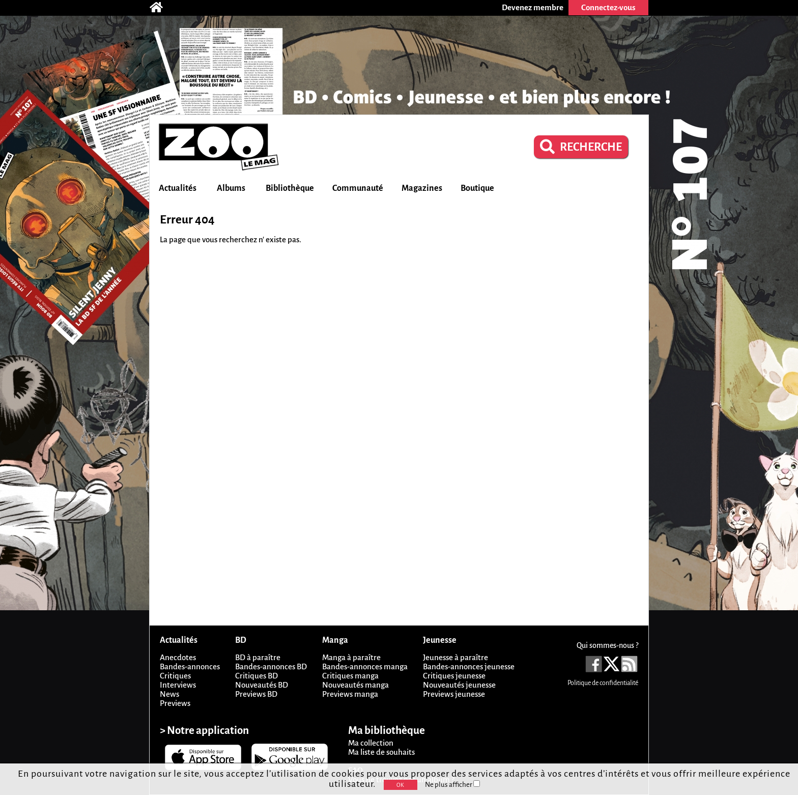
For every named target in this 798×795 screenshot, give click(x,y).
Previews (175, 703)
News (169, 694)
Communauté (357, 188)
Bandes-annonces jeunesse (469, 666)
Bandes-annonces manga (365, 666)
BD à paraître (257, 657)
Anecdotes (178, 657)
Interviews (178, 684)
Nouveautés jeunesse (459, 684)
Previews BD (256, 694)
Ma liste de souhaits (381, 752)
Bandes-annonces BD (271, 666)
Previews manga (350, 694)
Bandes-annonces (190, 666)
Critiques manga (350, 675)
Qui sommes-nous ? (607, 645)
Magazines (422, 188)
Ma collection (370, 743)
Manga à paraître (351, 657)
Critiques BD (256, 675)
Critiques (175, 675)
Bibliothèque (290, 188)
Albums (231, 188)
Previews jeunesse (454, 694)
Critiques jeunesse (454, 675)
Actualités (177, 188)
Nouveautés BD (261, 684)
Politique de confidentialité (602, 683)
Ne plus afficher (452, 784)
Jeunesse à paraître (455, 657)
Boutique (477, 188)
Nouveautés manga (355, 684)
